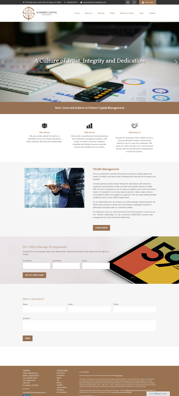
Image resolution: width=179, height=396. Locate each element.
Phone (115, 304)
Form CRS (86, 372)
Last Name (56, 261)
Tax (58, 380)
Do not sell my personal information (122, 392)
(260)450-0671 (70, 2)
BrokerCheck (118, 375)
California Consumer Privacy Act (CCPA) (136, 390)
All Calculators (62, 392)
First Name (27, 261)
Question (26, 318)
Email (84, 261)
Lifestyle (60, 385)
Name (25, 304)
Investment (60, 375)
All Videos (60, 390)
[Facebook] (134, 2)
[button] (77, 13)
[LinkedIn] (127, 2)
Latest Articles (62, 387)
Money (59, 383)
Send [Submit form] (27, 338)
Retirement (60, 373)
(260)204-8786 (33, 376)
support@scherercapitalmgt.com (93, 2)
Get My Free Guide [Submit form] (34, 275)
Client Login (147, 2)
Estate (59, 378)
